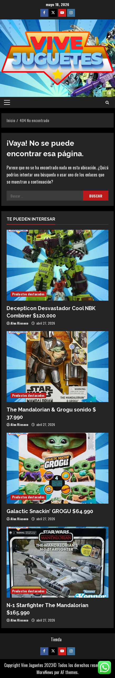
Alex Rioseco (19, 323)
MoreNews (45, 672)
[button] (7, 102)
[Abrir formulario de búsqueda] (107, 102)
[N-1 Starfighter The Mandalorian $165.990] (57, 562)
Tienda (56, 639)
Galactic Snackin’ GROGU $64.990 (50, 511)
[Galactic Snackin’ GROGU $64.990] (57, 468)
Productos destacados (28, 294)
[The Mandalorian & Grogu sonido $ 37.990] (57, 366)
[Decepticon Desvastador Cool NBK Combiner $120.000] (57, 265)
